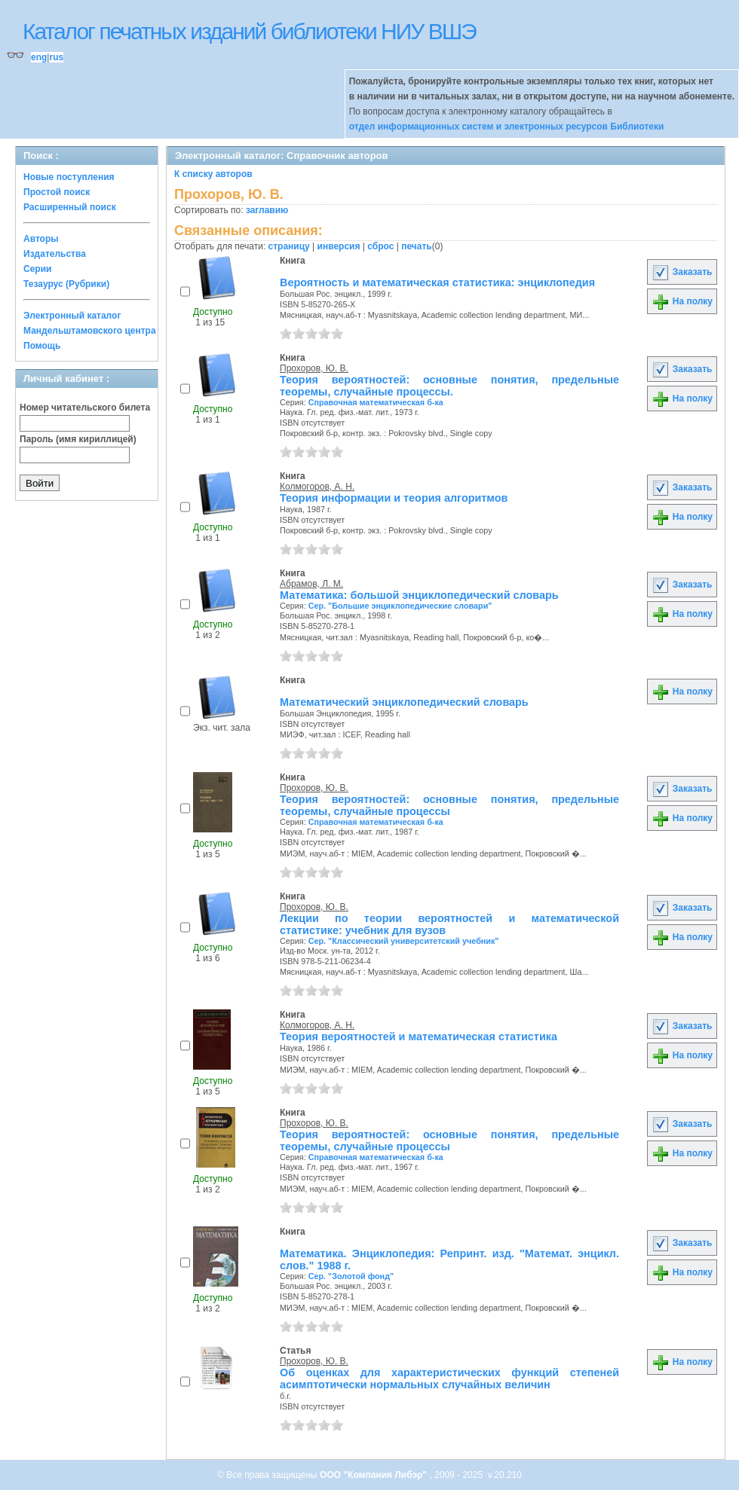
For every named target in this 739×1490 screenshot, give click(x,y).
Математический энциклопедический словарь (404, 702)
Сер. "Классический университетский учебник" (403, 940)
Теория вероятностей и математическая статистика (418, 1036)
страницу (289, 246)
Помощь (41, 345)
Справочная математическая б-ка (375, 402)
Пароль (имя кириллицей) (78, 439)
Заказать (682, 272)
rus (56, 57)
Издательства (54, 254)
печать (416, 246)
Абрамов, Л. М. (311, 584)
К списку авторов (213, 174)
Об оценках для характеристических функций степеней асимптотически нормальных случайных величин (449, 1378)
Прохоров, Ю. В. (314, 368)
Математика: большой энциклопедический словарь (419, 595)
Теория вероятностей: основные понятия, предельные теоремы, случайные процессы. (449, 386)
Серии (37, 269)
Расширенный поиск (69, 207)
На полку (682, 301)
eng (39, 57)
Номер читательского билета (85, 407)
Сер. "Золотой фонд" (351, 1276)
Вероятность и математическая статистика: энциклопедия (437, 282)
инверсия (338, 246)
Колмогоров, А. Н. (317, 486)
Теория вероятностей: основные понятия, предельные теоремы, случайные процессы (449, 805)
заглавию (267, 210)
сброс (380, 246)
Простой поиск (56, 192)
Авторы (41, 239)
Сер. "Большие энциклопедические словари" (400, 605)
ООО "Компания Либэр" (374, 1475)
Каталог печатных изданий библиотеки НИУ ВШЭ (249, 31)
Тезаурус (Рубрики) (66, 284)
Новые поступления (69, 177)
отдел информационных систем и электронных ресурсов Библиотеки (506, 126)
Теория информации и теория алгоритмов (393, 498)
